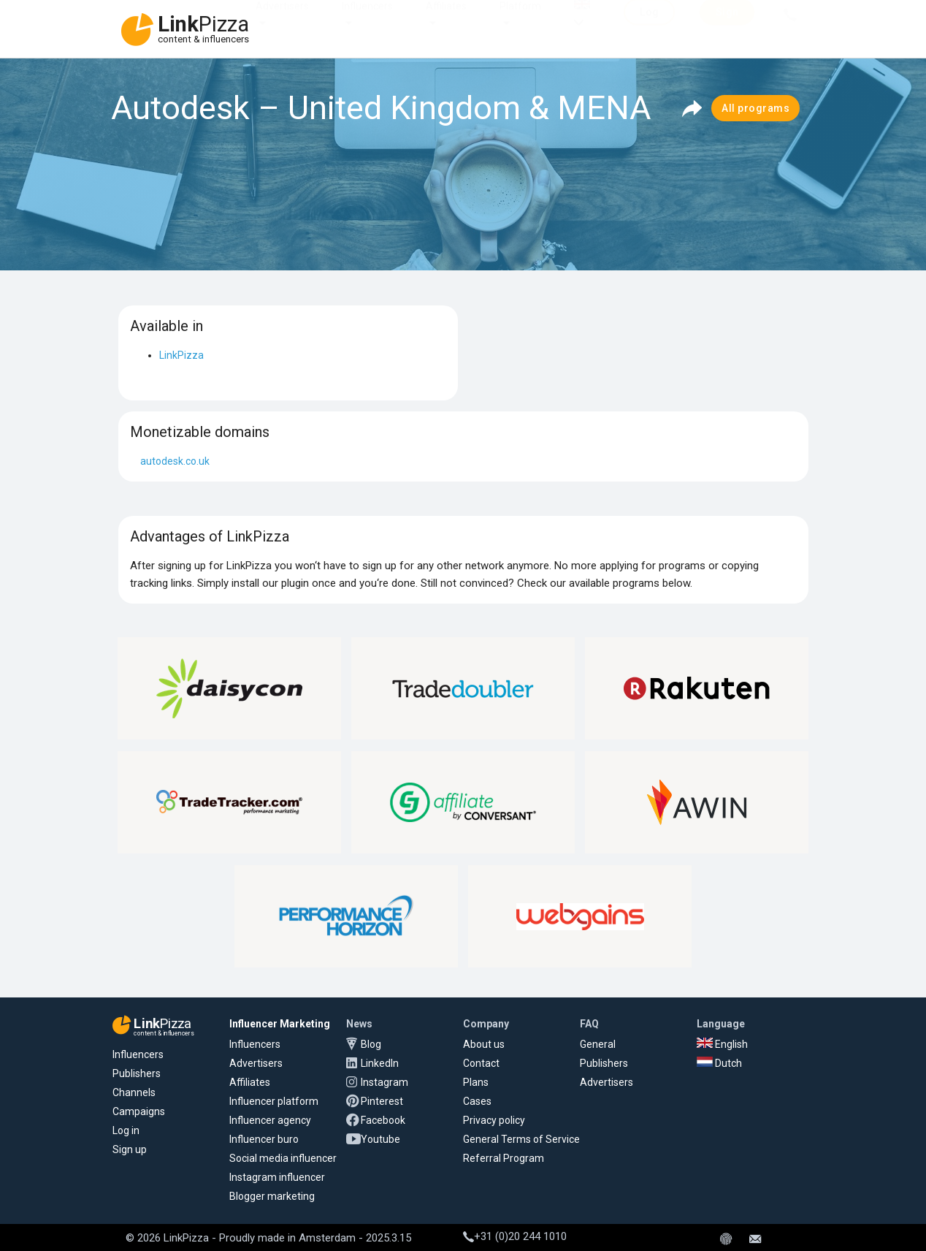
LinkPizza (181, 355)
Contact (481, 1063)
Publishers (136, 1073)
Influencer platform (273, 1101)
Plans (476, 1082)
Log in (125, 1130)
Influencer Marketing (279, 1024)
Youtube (380, 1139)
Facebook (383, 1120)
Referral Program (503, 1158)
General (598, 1044)
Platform (520, 20)
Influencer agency (270, 1120)
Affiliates (446, 20)
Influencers (367, 20)
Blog (371, 1044)
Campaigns (138, 1111)
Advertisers (282, 20)
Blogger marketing (272, 1196)
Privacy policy (494, 1120)
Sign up (129, 1149)
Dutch (719, 1063)
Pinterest (382, 1101)
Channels (134, 1092)
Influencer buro (264, 1139)
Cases (477, 1101)
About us (484, 1044)
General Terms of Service (521, 1139)
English (722, 1044)
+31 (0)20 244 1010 (515, 1236)
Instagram (384, 1082)
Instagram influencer (277, 1177)
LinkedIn (380, 1063)
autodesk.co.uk (175, 461)
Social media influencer (283, 1158)
